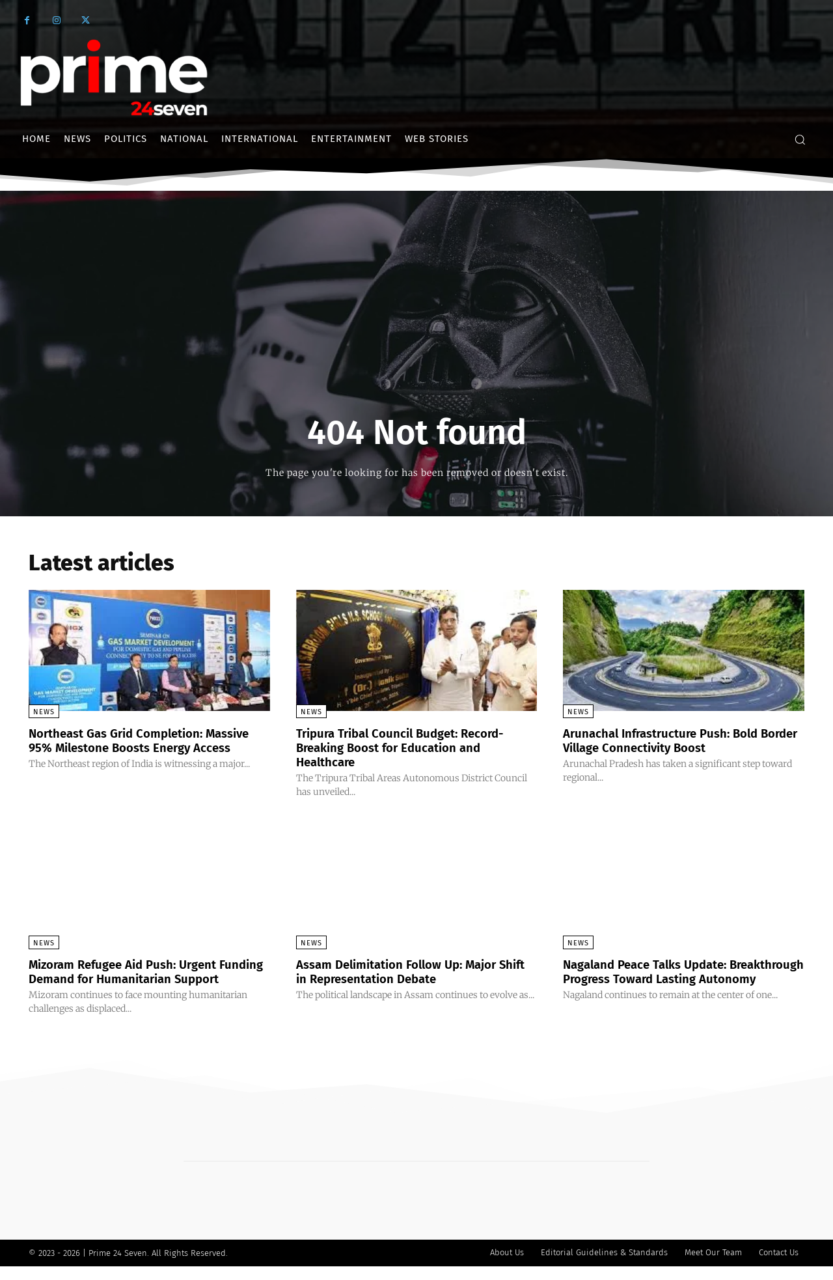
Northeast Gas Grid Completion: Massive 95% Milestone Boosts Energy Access (143, 747)
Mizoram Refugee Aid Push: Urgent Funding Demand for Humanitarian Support (132, 978)
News (44, 712)
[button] (799, 139)
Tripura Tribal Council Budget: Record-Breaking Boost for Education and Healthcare (409, 747)
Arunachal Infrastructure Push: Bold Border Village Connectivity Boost (669, 740)
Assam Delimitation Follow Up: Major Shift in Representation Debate (406, 971)
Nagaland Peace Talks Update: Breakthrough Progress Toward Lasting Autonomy (678, 978)
